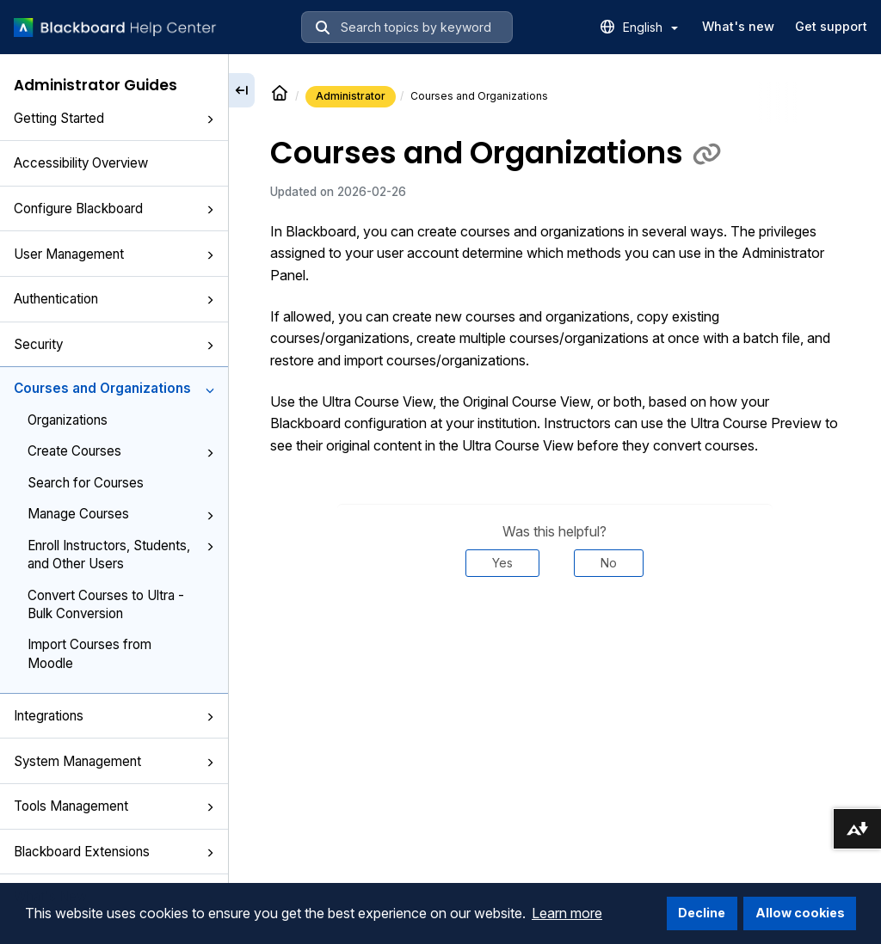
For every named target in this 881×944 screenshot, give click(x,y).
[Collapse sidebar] (242, 90)
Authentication (114, 299)
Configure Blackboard (114, 208)
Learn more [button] (567, 913)
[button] (210, 119)
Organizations (68, 420)
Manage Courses (121, 514)
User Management (114, 254)
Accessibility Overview (81, 163)
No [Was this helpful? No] (609, 562)
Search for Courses (86, 483)
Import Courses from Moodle (89, 653)
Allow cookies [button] (800, 912)
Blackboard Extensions (114, 851)
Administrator (350, 95)
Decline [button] (701, 912)
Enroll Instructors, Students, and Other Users (121, 554)
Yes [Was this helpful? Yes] (502, 562)
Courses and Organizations (114, 388)
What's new (738, 26)
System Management (114, 761)
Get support (831, 26)
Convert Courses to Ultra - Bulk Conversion (106, 604)
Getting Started (114, 118)
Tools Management (114, 806)
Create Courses (121, 451)
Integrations (114, 716)
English (650, 27)
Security (114, 344)
